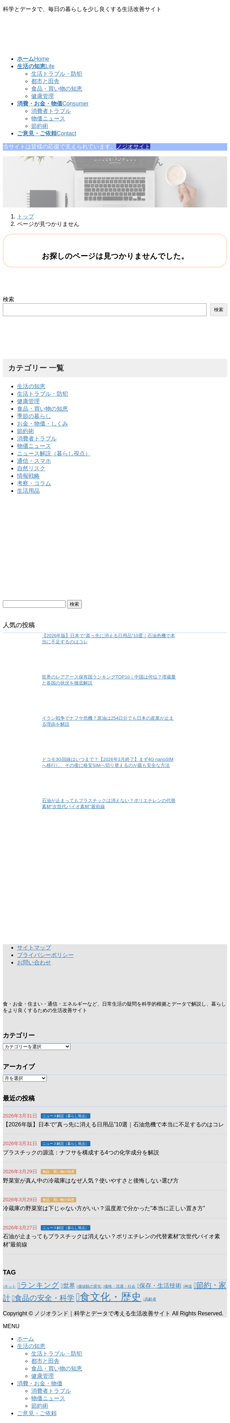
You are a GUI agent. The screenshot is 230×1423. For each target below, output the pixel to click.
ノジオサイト (133, 147)
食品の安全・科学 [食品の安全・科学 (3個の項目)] (44, 1298)
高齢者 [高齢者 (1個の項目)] (150, 1299)
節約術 (39, 126)
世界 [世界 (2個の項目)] (69, 1285)
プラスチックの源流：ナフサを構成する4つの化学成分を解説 (81, 1152)
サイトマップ (34, 948)
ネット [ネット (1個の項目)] (10, 1286)
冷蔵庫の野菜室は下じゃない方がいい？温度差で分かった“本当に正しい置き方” (104, 1208)
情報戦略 (28, 476)
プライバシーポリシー (45, 955)
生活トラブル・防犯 (56, 74)
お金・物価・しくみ (42, 424)
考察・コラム (34, 483)
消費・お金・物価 (39, 1383)
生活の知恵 (31, 386)
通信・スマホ (34, 461)
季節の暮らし (34, 416)
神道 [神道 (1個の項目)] (188, 1286)
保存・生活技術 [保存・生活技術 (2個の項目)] (160, 1285)
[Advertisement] (115, 550)
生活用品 (28, 491)
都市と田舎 (45, 81)
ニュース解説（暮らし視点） (54, 453)
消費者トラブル (51, 111)
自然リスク (31, 468)
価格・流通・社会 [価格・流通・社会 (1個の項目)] (119, 1286)
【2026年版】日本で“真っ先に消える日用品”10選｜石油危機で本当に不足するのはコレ (113, 1124)
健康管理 (42, 96)
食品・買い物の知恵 (56, 89)
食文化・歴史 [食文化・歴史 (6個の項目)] (110, 1297)
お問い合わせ (34, 962)
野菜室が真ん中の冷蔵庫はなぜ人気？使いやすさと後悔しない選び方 (91, 1181)
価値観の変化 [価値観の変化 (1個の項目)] (89, 1286)
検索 (8, 299)
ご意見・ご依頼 (37, 1413)
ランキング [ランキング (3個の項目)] (39, 1285)
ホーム (25, 1339)
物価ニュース (48, 118)
